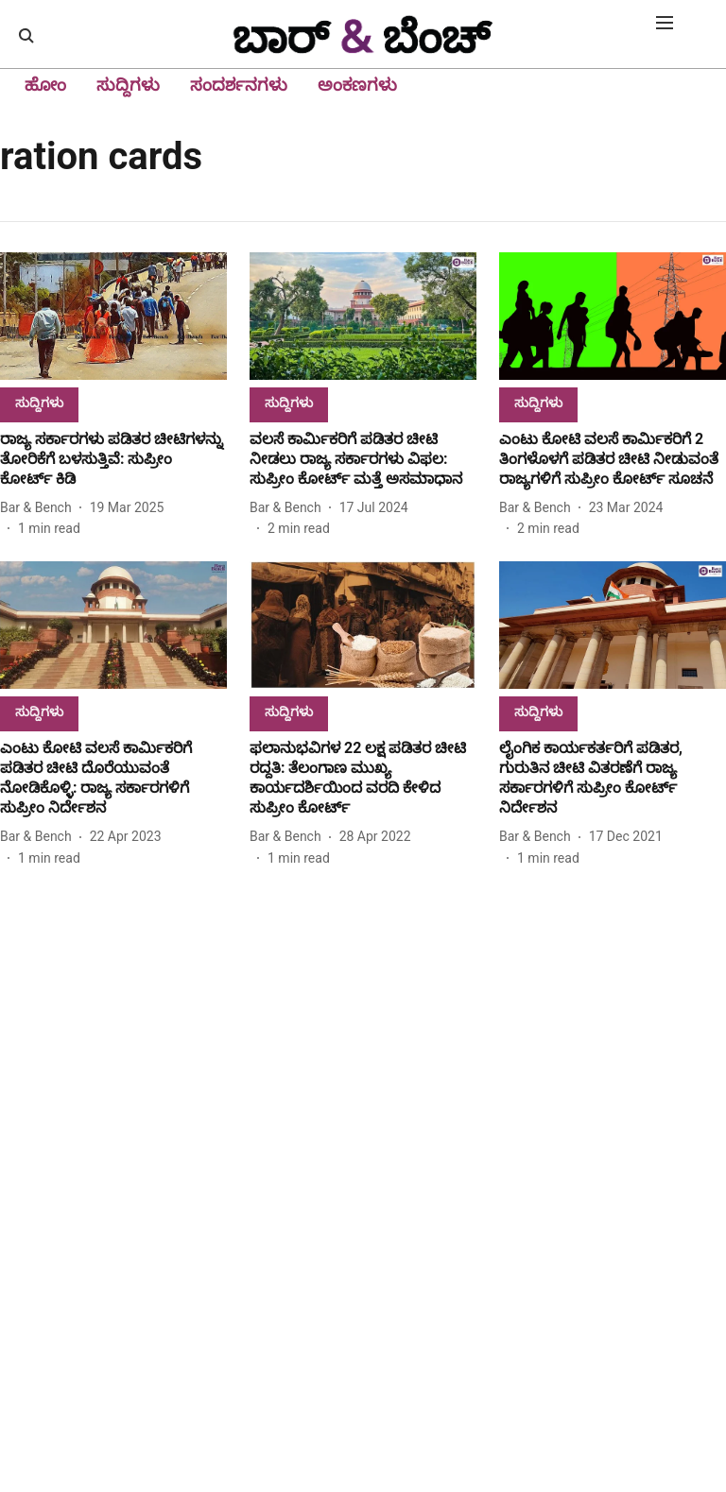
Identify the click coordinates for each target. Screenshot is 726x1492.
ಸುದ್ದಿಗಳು (128, 84)
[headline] (113, 459)
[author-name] (39, 508)
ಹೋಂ (45, 84)
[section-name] (39, 402)
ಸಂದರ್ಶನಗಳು (238, 84)
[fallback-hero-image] (113, 316)
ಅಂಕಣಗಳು (357, 84)
